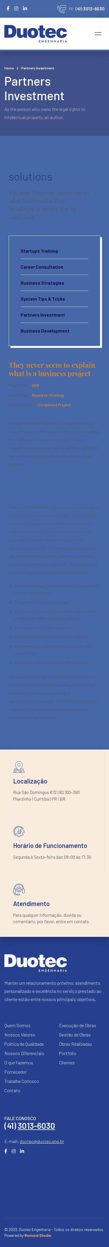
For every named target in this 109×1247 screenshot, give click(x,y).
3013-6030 (36, 1126)
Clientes (67, 1062)
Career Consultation (42, 266)
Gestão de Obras (75, 1034)
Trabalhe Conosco (21, 1081)
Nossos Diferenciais (24, 1053)
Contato (12, 1090)
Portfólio (67, 1053)
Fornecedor (15, 1071)
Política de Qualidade (24, 1044)
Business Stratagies (42, 282)
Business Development (45, 330)
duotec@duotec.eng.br (42, 1141)
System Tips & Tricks (43, 298)
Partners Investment (43, 314)
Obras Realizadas (75, 1044)
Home (9, 68)
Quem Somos (17, 1025)
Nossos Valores (19, 1034)
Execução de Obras (77, 1025)
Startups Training (39, 251)
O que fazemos (18, 1062)
